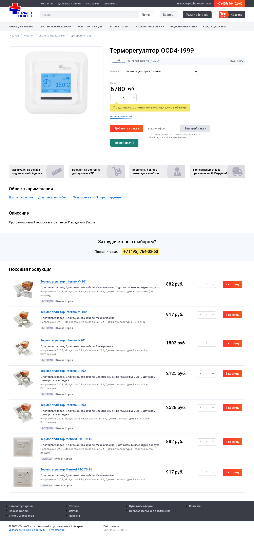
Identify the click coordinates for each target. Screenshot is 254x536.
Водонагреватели (183, 26)
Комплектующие (90, 26)
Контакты (47, 3)
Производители (19, 510)
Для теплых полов (21, 197)
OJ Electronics (129, 61)
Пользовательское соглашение (149, 510)
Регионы (74, 506)
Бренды (168, 14)
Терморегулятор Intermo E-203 (63, 405)
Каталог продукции (21, 506)
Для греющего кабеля (53, 197)
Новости (74, 515)
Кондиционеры (214, 26)
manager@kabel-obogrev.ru (27, 529)
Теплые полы (118, 26)
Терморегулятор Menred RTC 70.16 (66, 439)
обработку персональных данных (167, 137)
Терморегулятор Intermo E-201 (63, 340)
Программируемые (108, 197)
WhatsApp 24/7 (124, 142)
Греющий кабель (21, 26)
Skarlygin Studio (115, 529)
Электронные (82, 197)
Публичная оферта (141, 506)
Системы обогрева (21, 515)
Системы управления (55, 26)
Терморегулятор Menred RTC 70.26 (66, 469)
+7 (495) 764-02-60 (229, 3)
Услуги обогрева (197, 14)
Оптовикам (110, 3)
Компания (92, 3)
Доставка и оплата (69, 3)
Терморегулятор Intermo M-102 (63, 312)
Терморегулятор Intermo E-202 (63, 371)
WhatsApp (57, 529)
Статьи (73, 510)
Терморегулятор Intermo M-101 (63, 281)
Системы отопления (149, 26)
